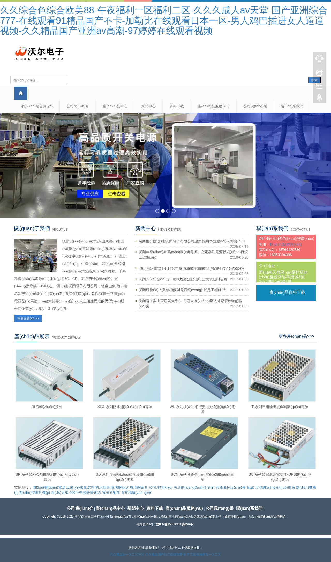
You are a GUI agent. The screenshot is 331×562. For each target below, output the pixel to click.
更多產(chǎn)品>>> (296, 336)
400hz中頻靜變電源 (85, 492)
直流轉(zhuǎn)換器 (47, 407)
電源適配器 (111, 492)
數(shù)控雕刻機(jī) (34, 492)
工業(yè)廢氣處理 (80, 487)
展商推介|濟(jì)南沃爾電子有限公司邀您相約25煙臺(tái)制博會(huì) (192, 241)
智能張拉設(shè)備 (231, 487)
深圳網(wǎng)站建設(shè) (194, 487)
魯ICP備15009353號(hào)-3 (175, 524)
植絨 (250, 487)
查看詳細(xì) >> (28, 318)
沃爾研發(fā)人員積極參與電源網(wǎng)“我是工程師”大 (182, 290)
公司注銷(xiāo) (160, 487)
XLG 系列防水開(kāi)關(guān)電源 (124, 407)
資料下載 (176, 106)
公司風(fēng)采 (255, 106)
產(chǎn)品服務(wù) (213, 106)
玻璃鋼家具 (139, 487)
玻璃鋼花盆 (120, 487)
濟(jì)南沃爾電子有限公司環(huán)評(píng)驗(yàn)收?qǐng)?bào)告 (192, 268)
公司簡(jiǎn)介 (77, 106)
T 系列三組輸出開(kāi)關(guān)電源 (280, 407)
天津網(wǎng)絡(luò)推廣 (275, 487)
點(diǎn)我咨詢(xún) (286, 244)
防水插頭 (102, 487)
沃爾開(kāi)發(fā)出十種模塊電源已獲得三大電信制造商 (183, 279)
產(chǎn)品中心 (115, 106)
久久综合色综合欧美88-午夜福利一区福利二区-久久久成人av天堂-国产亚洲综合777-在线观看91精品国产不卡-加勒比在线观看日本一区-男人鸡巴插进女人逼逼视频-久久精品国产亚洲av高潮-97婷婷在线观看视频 (163, 20)
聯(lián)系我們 (292, 106)
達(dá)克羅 (59, 492)
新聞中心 (148, 106)
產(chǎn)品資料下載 (287, 292)
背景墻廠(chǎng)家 (136, 492)
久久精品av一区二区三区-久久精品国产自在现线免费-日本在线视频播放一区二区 (165, 554)
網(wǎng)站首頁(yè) (37, 106)
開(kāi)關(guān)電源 (49, 487)
